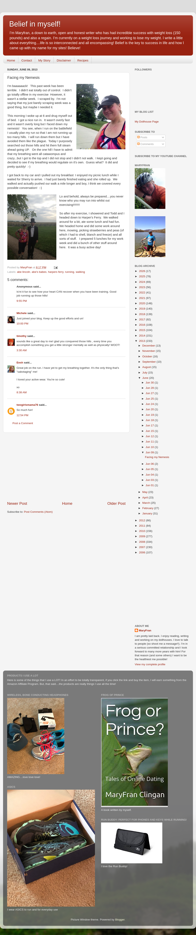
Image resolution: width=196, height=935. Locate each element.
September (149, 361)
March (146, 502)
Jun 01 (150, 485)
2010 (142, 531)
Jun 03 (150, 479)
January (147, 513)
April (145, 497)
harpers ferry (55, 271)
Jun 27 (150, 393)
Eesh (20, 362)
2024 (142, 281)
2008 (142, 541)
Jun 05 (150, 469)
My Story (44, 60)
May (145, 492)
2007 (142, 547)
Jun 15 (150, 430)
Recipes (82, 60)
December (149, 345)
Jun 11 (150, 441)
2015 (142, 330)
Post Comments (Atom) (38, 511)
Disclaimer (64, 60)
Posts (142, 137)
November (149, 350)
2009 (142, 536)
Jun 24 (150, 404)
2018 (142, 314)
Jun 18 (150, 420)
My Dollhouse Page (147, 121)
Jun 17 (150, 425)
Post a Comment (22, 423)
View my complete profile (150, 664)
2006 (142, 552)
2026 (142, 271)
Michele (22, 313)
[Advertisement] (66, 466)
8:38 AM (22, 392)
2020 (142, 303)
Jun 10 (150, 447)
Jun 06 (150, 463)
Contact (26, 60)
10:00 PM (22, 323)
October (147, 356)
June (145, 377)
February (148, 508)
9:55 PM (22, 300)
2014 (142, 335)
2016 (142, 324)
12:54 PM (22, 415)
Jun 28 (150, 387)
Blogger (120, 919)
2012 (142, 520)
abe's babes (39, 271)
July (145, 372)
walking (80, 271)
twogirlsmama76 (27, 404)
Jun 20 (150, 409)
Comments (145, 144)
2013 (142, 340)
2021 (142, 298)
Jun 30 (150, 382)
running (69, 271)
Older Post (116, 503)
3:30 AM (22, 350)
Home (11, 60)
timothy (22, 336)
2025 (142, 276)
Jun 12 (150, 436)
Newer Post (17, 503)
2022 (142, 292)
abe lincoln (23, 271)
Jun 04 (150, 474)
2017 (142, 319)
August (147, 367)
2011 (142, 525)
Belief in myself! (35, 24)
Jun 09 (150, 452)
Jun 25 (150, 398)
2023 (142, 287)
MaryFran (145, 630)
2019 (142, 308)
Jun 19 (150, 414)
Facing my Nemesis (157, 457)
